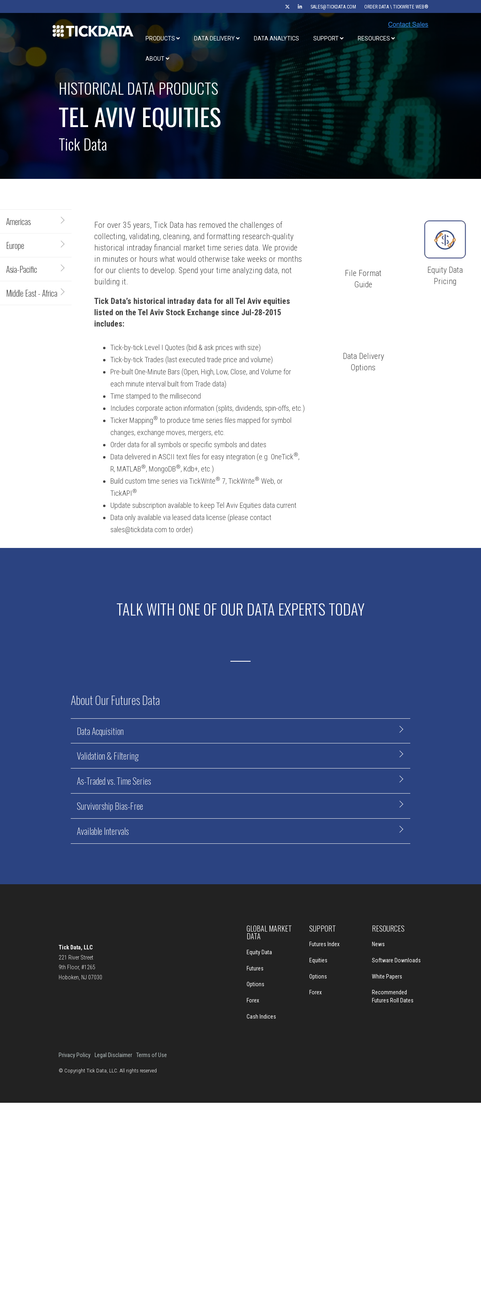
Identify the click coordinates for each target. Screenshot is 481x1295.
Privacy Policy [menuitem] (75, 1055)
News (378, 944)
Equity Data (259, 952)
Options (255, 984)
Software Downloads (396, 960)
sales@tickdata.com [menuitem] (333, 7)
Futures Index (324, 944)
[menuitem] (283, 7)
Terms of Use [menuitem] (151, 1055)
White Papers (387, 976)
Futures (255, 968)
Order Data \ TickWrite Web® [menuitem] (396, 7)
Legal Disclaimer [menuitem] (113, 1055)
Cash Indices (261, 1016)
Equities (318, 960)
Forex (253, 1000)
